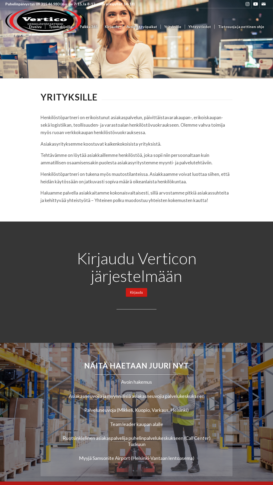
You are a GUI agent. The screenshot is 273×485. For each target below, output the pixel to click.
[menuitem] (35, 26)
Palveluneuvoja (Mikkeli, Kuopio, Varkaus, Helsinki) (136, 410)
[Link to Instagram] (247, 4)
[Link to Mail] (264, 4)
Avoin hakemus (136, 382)
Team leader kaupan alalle (136, 424)
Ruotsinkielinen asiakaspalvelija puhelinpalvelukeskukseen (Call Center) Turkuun (137, 441)
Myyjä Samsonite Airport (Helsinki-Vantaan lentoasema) (136, 458)
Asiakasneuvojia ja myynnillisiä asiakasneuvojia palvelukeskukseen (136, 396)
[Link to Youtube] (255, 4)
